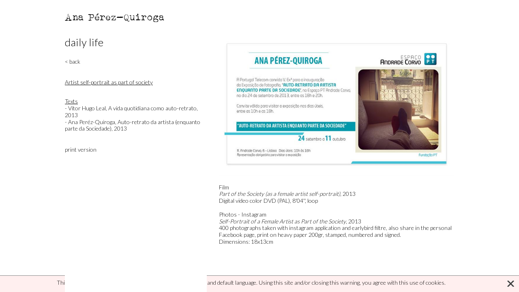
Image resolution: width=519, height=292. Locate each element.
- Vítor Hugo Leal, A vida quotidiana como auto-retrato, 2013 (131, 111)
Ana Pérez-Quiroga (115, 16)
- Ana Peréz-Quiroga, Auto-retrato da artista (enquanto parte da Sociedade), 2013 (132, 125)
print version (81, 149)
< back (72, 61)
